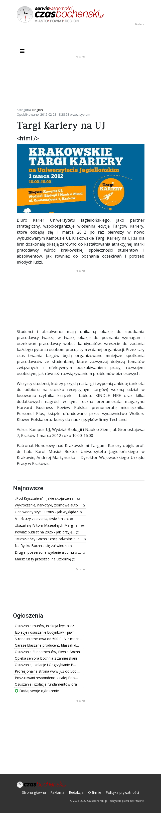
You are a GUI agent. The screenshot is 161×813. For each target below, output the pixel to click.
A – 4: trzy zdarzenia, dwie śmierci (42, 518)
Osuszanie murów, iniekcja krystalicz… (46, 625)
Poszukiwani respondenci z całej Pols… (46, 677)
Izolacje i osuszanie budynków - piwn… (46, 632)
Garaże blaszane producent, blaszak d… (47, 645)
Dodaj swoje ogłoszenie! (37, 690)
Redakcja (76, 792)
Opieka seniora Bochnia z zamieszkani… (47, 658)
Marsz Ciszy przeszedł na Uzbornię (43, 559)
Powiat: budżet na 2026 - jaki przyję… (45, 532)
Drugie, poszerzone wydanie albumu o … (48, 552)
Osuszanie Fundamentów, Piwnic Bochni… (49, 651)
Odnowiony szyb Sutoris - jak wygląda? (47, 511)
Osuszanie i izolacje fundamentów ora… (47, 684)
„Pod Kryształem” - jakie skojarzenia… (46, 498)
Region (37, 109)
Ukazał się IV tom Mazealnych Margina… (48, 525)
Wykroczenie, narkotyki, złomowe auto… (48, 505)
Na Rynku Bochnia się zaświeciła (42, 545)
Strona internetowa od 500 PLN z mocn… (48, 638)
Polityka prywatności (122, 792)
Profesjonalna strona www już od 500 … (47, 671)
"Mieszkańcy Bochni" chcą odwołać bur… (49, 538)
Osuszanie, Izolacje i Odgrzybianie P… (45, 664)
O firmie (94, 792)
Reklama (57, 792)
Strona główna (34, 792)
